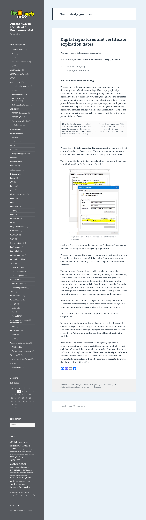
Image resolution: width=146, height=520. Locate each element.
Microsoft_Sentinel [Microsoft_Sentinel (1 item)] (15, 475)
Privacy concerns (17, 255)
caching (15, 308)
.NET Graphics (15, 70)
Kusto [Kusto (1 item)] (31, 470)
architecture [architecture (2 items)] (15, 445)
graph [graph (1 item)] (22, 457)
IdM (13, 90)
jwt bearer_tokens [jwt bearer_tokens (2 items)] (18, 470)
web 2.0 (13, 304)
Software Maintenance (21, 105)
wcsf (13, 327)
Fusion (12, 178)
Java (12, 202)
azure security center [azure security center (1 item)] (21, 449)
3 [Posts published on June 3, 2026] (19, 391)
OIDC (12, 239)
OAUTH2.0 (14, 235)
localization (14, 219)
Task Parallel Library (20, 62)
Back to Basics (15, 133)
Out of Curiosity (16, 243)
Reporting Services (19, 288)
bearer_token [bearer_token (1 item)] (31, 449)
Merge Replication (17, 227)
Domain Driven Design (20, 86)
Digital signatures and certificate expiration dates (93, 41)
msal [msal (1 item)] (21, 475)
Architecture (15, 82)
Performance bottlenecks (21, 351)
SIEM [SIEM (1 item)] (19, 484)
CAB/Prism (14, 149)
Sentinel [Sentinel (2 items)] (14, 484)
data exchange (15, 170)
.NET (14, 54)
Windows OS (15, 355)
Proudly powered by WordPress (72, 406)
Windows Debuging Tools (20, 343)
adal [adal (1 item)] (27, 442)
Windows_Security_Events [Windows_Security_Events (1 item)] (23, 495)
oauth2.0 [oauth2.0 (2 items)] (14, 477)
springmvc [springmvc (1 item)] (13, 495)
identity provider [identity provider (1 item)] (14, 467)
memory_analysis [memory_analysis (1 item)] (14, 472)
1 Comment (96, 387)
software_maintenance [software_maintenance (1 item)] (16, 490)
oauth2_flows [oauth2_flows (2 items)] (25, 477)
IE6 (13, 312)
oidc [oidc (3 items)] (12, 481)
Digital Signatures (19, 275)
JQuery (14, 210)
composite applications (21, 154)
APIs (12, 78)
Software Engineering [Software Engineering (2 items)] (20, 487)
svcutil (14, 335)
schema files (16, 367)
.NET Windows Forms (18, 74)
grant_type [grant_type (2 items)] (15, 456)
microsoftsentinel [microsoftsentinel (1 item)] (29, 472)
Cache (12, 158)
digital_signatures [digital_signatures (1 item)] (29, 454)
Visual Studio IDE (17, 300)
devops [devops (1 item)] (12, 454)
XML (12, 363)
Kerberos (13, 214)
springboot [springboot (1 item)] (26, 492)
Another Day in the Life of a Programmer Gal (21, 27)
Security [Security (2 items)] (26, 481)
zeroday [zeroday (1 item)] (33, 495)
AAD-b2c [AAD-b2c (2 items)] (21, 442)
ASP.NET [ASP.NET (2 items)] (28, 445)
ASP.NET (13, 109)
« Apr (15, 408)
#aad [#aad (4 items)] (13, 442)
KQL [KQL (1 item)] (28, 470)
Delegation (14, 174)
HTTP (12, 190)
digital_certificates (67, 387)
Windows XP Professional (22, 359)
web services (15, 331)
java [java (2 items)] (25, 467)
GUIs (12, 182)
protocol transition (17, 259)
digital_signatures (82, 387)
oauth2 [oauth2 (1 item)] (25, 475)
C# (11, 145)
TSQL (12, 292)
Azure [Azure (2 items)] (13, 448)
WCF (14, 339)
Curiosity (13, 166)
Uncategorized (15, 296)
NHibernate (14, 231)
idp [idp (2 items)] (21, 467)
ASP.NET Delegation (19, 113)
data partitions (17, 283)
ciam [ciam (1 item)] (11, 451)
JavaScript (14, 206)
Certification (15, 162)
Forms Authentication (20, 121)
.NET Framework (16, 50)
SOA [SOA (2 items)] (23, 484)
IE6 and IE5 (16, 316)
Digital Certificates (19, 271)
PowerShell (14, 251)
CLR (13, 58)
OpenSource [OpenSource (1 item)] (19, 481)
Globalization (17, 125)
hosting (13, 186)
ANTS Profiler (17, 347)
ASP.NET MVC (17, 117)
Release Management (20, 94)
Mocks (15, 141)
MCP (12, 223)
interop (13, 198)
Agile (14, 137)
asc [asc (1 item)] (23, 446)
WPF (14, 66)
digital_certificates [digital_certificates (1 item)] (19, 454)
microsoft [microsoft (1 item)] (22, 472)
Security (13, 263)
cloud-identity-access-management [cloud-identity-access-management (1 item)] (22, 451)
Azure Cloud (15, 129)
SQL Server (14, 279)
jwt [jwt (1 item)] (28, 467)
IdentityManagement (18, 194)
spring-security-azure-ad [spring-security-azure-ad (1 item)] (16, 492)
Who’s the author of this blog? (21, 510)
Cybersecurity (17, 267)
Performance (15, 247)
